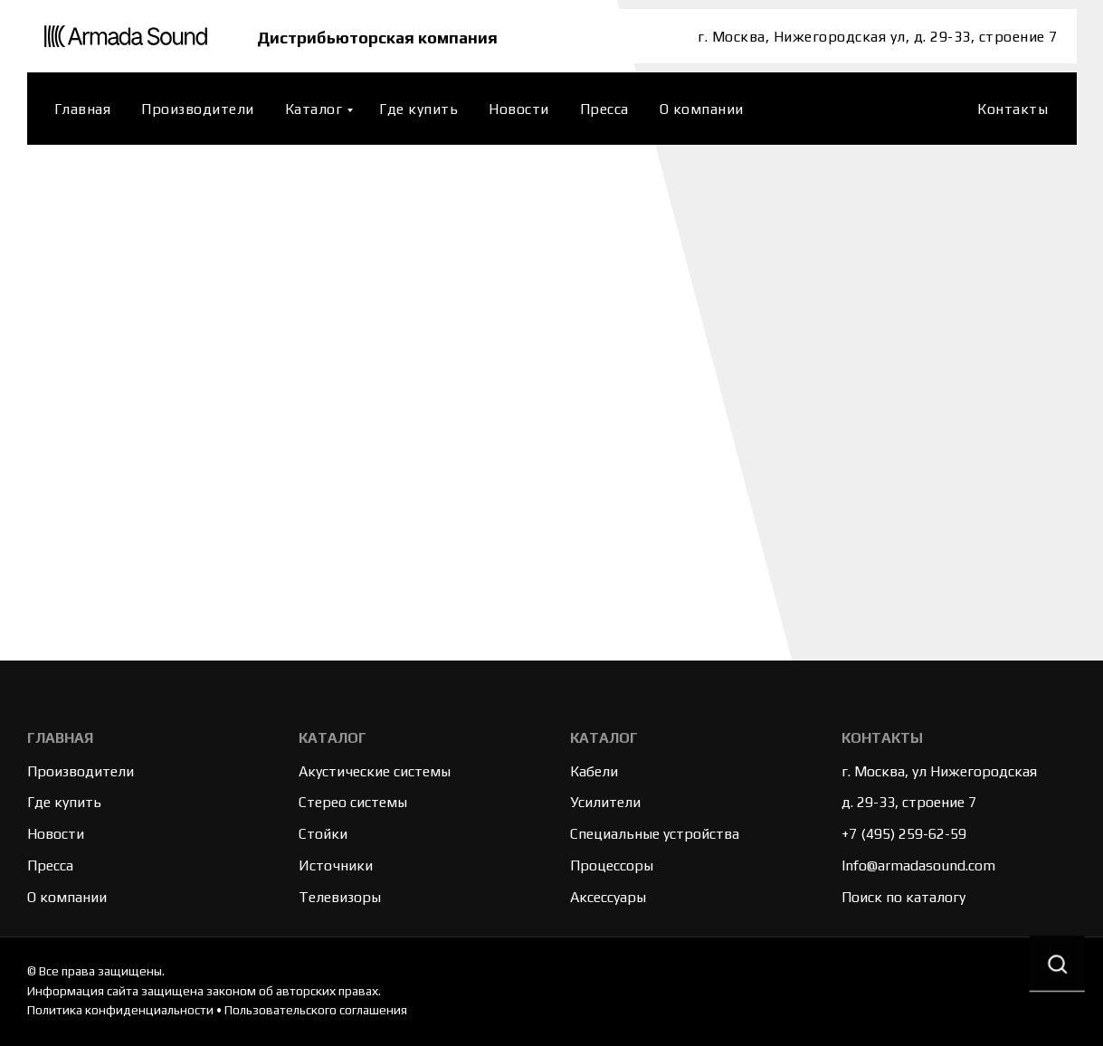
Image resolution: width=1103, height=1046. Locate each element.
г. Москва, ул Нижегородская (939, 771)
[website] (940, 108)
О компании (702, 109)
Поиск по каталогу (903, 897)
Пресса (604, 109)
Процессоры (611, 865)
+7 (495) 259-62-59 (904, 833)
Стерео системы (353, 802)
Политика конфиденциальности (120, 1010)
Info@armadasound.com (918, 865)
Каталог (314, 109)
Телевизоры (340, 897)
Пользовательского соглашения (315, 1010)
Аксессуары (608, 897)
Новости (519, 109)
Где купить (418, 109)
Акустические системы (375, 771)
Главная (82, 109)
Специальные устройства (654, 833)
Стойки (323, 833)
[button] (1056, 966)
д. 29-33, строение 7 (909, 802)
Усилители (605, 802)
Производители (197, 109)
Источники (336, 865)
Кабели (594, 771)
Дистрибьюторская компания (382, 36)
